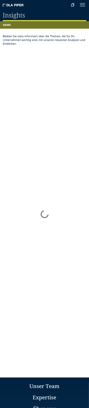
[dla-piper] (13, 5)
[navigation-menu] (82, 4)
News (7, 25)
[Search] (64, 5)
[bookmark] (72, 4)
